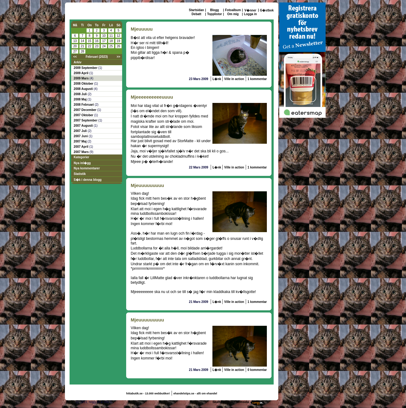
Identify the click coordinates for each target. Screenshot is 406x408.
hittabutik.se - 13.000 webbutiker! (148, 393)
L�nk (217, 79)
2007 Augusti (84, 125)
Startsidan (196, 10)
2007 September (86, 120)
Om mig (233, 14)
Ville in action (234, 79)
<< (75, 56)
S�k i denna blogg (87, 179)
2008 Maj (80, 99)
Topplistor (214, 14)
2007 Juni (81, 136)
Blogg (214, 10)
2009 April (81, 73)
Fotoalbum (233, 10)
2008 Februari (84, 104)
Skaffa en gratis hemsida (230, 402)
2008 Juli (81, 94)
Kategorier (81, 157)
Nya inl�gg (82, 163)
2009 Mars (81, 78)
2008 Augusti (84, 89)
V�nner (250, 10)
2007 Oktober (84, 115)
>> (118, 56)
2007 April (81, 146)
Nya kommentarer (87, 168)
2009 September (86, 68)
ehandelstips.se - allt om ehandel (195, 393)
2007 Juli (81, 131)
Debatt (196, 14)
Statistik (80, 174)
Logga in (250, 14)
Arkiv (77, 62)
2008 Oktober (84, 83)
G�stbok (267, 10)
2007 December (85, 110)
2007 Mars (81, 152)
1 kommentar (257, 79)
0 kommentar (257, 370)
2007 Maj (80, 141)
